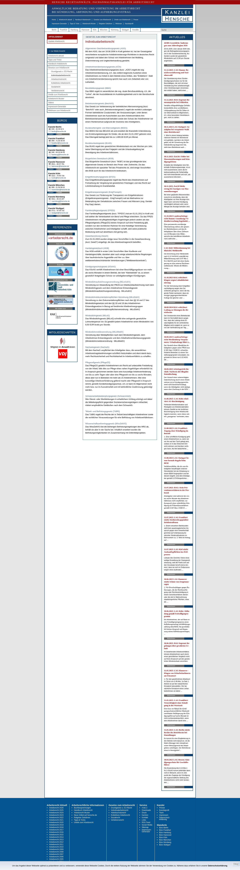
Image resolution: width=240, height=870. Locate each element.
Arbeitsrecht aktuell (65, 19)
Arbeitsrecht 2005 (56, 859)
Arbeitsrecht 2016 (56, 832)
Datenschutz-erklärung (164, 818)
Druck (144, 813)
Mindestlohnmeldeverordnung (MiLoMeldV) (104, 332)
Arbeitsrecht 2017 (56, 830)
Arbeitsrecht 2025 (56, 810)
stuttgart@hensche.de (60, 213)
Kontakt (145, 817)
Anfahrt (51, 134)
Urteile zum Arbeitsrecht (122, 19)
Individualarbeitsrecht (60, 75)
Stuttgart (125, 30)
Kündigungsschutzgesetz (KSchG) (100, 266)
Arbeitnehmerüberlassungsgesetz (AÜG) (103, 67)
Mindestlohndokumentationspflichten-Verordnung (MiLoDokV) (112, 297)
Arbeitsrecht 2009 (56, 849)
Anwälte (135, 30)
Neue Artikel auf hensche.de (85, 815)
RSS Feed (146, 822)
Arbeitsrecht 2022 (56, 817)
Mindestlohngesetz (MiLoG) (97, 315)
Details (59, 134)
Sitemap (145, 827)
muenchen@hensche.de (61, 190)
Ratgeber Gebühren (105, 23)
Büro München (165, 840)
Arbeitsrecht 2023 (56, 815)
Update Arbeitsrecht (56, 41)
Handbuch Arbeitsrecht (82, 19)
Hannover (86, 30)
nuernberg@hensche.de (61, 201)
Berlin (54, 30)
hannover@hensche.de (60, 166)
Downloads (146, 810)
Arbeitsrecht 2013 (56, 840)
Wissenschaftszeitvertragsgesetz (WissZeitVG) (106, 423)
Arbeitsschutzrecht (58, 79)
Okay (235, 864)
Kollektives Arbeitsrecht (60, 83)
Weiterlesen (171, 65)
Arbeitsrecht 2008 (56, 852)
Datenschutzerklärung (217, 866)
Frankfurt (63, 30)
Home (54, 19)
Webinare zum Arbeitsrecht (59, 110)
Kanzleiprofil (129, 23)
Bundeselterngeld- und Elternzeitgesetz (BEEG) (106, 128)
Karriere (145, 815)
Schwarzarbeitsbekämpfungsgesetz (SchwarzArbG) (108, 396)
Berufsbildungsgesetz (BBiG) (98, 88)
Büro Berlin (163, 828)
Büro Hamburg (165, 832)
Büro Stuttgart (165, 845)
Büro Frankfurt (165, 830)
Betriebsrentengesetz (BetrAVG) (99, 103)
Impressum (163, 815)
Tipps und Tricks (55, 60)
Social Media (147, 825)
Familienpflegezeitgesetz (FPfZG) (100, 210)
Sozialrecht (55, 87)
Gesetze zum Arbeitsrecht (102, 19)
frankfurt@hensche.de (60, 143)
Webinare (118, 23)
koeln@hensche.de (59, 178)
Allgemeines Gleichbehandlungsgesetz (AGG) (105, 48)
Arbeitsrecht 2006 (56, 857)
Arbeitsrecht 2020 (56, 822)
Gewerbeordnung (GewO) (96, 236)
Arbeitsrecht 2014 (56, 837)
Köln (95, 30)
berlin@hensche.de (59, 131)
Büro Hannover (165, 835)
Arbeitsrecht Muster (89, 23)
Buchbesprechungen (82, 808)
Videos (51, 103)
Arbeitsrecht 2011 (56, 844)
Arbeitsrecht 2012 (56, 842)
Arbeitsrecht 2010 (56, 847)
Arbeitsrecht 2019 (56, 825)
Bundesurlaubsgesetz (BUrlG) (98, 143)
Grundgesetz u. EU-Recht (61, 71)
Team (161, 813)
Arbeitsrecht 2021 (56, 820)
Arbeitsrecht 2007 (56, 854)
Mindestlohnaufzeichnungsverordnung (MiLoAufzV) (108, 282)
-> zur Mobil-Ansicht (57, 51)
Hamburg (74, 30)
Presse (135, 19)
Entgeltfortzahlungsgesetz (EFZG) (100, 177)
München (103, 30)
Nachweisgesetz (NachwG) (97, 347)
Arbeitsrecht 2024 (56, 813)
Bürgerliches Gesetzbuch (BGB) (99, 158)
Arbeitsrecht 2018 (56, 827)
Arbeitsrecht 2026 (56, 808)
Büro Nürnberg (165, 842)
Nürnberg (114, 30)
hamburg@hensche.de (60, 154)
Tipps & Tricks (74, 23)
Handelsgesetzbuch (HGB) (97, 248)
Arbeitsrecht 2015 (56, 835)
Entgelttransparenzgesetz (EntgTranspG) (103, 192)
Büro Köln (163, 837)
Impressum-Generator (59, 23)
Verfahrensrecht (57, 91)
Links (144, 820)
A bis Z (144, 808)
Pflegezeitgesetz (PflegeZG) (97, 362)
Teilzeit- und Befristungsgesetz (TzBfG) (102, 411)
